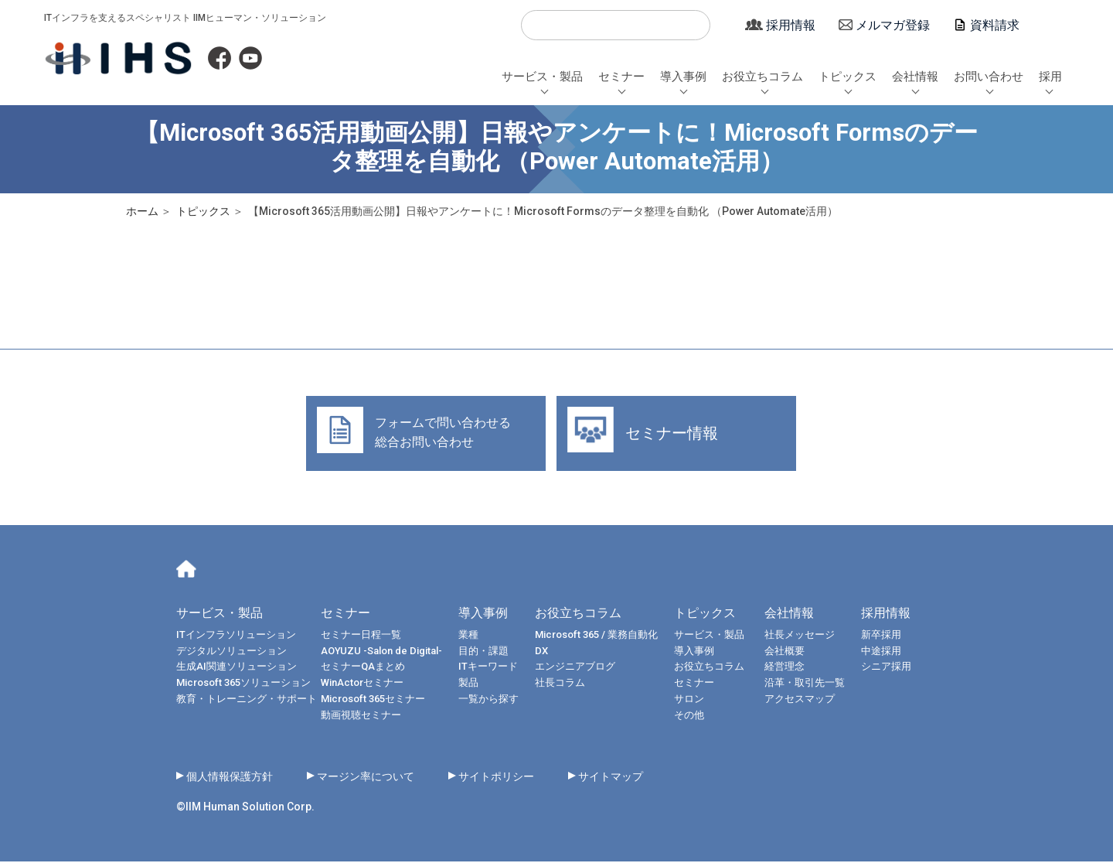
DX (541, 652)
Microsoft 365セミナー (373, 701)
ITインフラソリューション (236, 637)
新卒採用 (890, 637)
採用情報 (790, 25)
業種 (468, 637)
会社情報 (915, 77)
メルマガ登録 (893, 25)
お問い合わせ (988, 77)
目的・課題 (483, 652)
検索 (539, 25)
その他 (689, 717)
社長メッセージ (809, 637)
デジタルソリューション (231, 652)
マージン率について (385, 777)
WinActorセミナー (362, 685)
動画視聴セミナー (361, 717)
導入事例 (683, 77)
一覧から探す (488, 701)
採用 (1050, 77)
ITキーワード (488, 668)
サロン (689, 701)
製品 (468, 685)
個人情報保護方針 (235, 777)
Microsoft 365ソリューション (243, 685)
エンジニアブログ (575, 668)
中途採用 (890, 652)
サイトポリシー (528, 777)
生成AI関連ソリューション (236, 668)
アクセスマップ (809, 701)
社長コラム (560, 685)
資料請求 (994, 25)
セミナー (621, 77)
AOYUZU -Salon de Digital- (381, 652)
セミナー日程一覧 (361, 637)
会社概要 (794, 652)
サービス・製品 (542, 77)
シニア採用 (895, 668)
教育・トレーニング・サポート (246, 701)
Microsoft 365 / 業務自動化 (596, 637)
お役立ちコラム (762, 77)
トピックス (847, 77)
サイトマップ (652, 777)
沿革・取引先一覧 (814, 685)
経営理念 (794, 668)
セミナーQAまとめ (363, 668)
